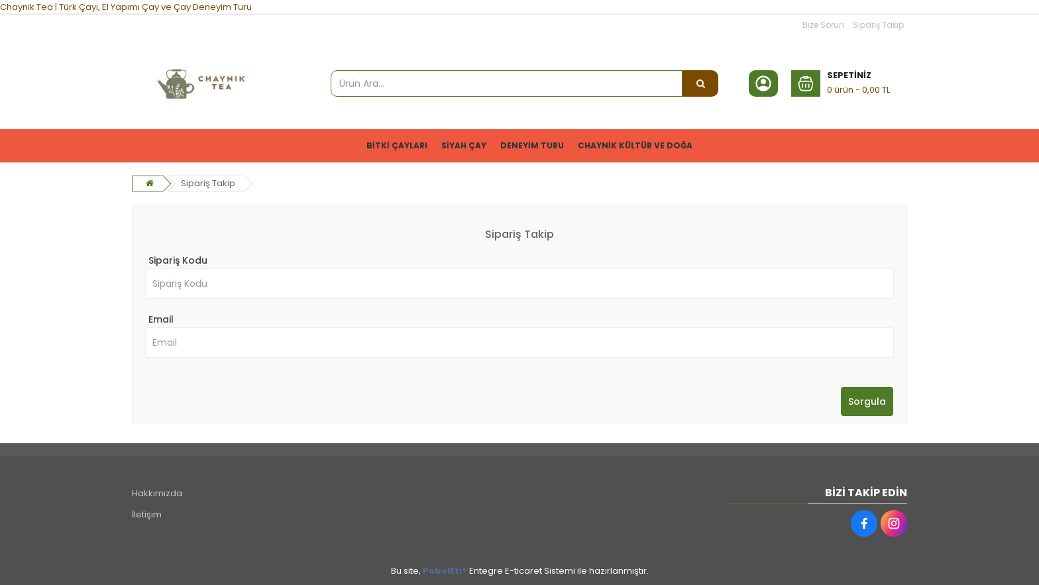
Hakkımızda (157, 493)
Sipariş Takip (878, 24)
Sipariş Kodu (177, 260)
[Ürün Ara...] (700, 83)
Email (161, 319)
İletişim (147, 514)
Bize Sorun (823, 24)
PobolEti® (445, 570)
